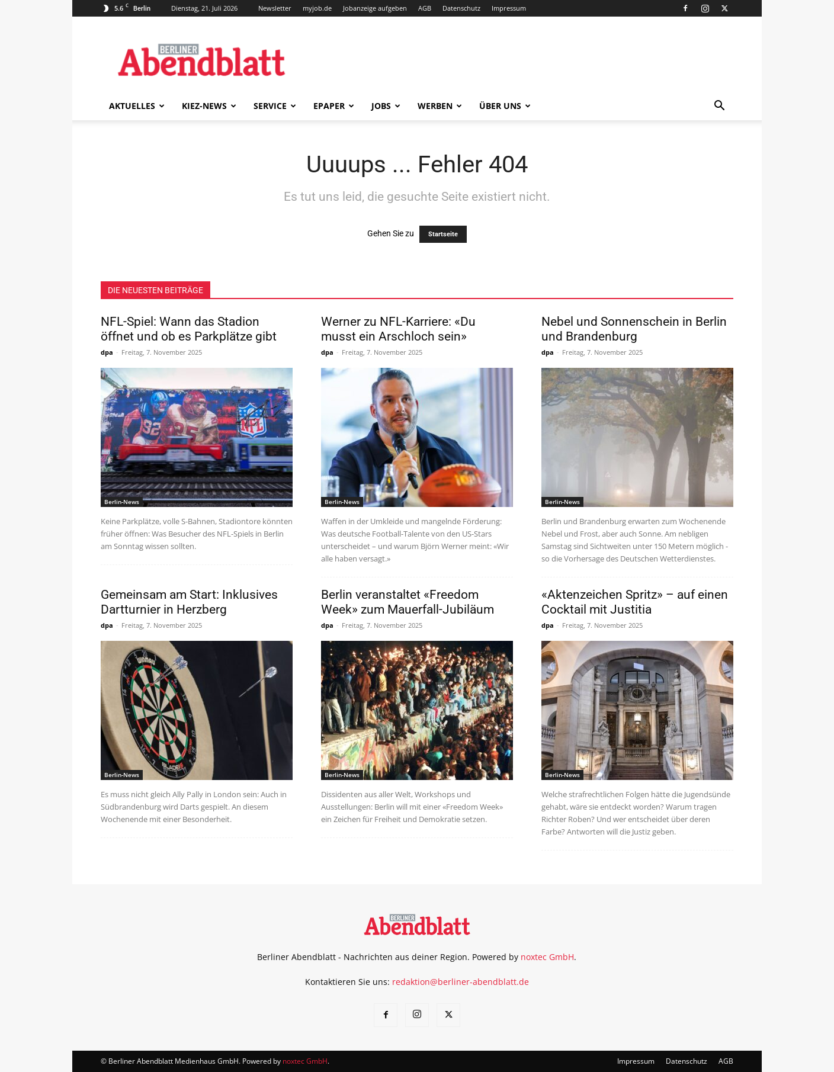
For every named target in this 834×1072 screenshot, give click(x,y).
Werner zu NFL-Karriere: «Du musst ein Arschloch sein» (398, 329)
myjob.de (317, 8)
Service (275, 105)
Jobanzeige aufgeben (375, 8)
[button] (719, 107)
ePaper (333, 105)
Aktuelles (137, 105)
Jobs (385, 105)
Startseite (443, 234)
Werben (440, 105)
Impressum (509, 8)
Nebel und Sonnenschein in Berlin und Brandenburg (634, 329)
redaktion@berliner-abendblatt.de (460, 981)
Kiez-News (209, 105)
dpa (107, 352)
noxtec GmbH (547, 956)
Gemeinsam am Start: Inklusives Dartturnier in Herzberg (189, 602)
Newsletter (274, 8)
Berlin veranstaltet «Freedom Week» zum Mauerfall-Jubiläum (407, 602)
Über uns (505, 105)
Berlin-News (121, 502)
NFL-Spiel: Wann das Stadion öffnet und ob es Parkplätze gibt (189, 329)
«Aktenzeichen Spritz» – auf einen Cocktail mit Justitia (634, 602)
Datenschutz (461, 8)
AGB (424, 8)
